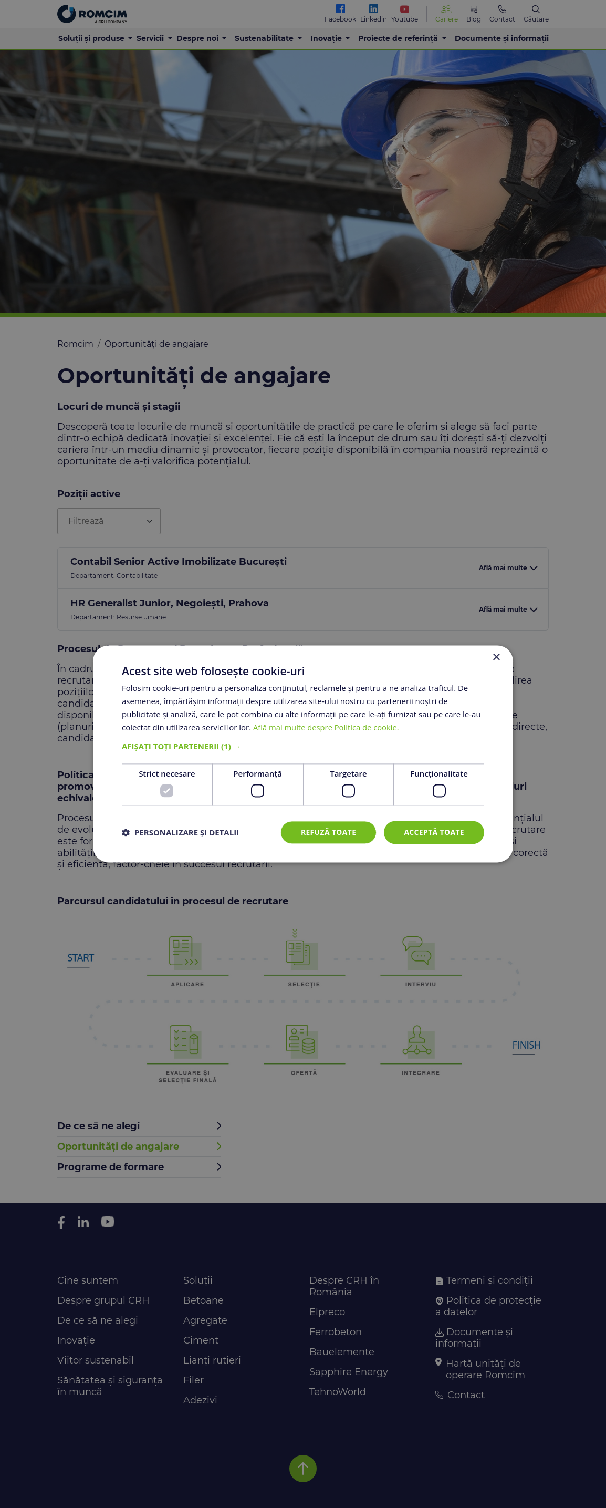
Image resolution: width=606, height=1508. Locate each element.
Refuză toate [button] (328, 832)
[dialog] (303, 754)
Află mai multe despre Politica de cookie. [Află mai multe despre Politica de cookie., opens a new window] (327, 727)
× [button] (496, 658)
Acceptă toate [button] (433, 832)
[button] (303, 746)
